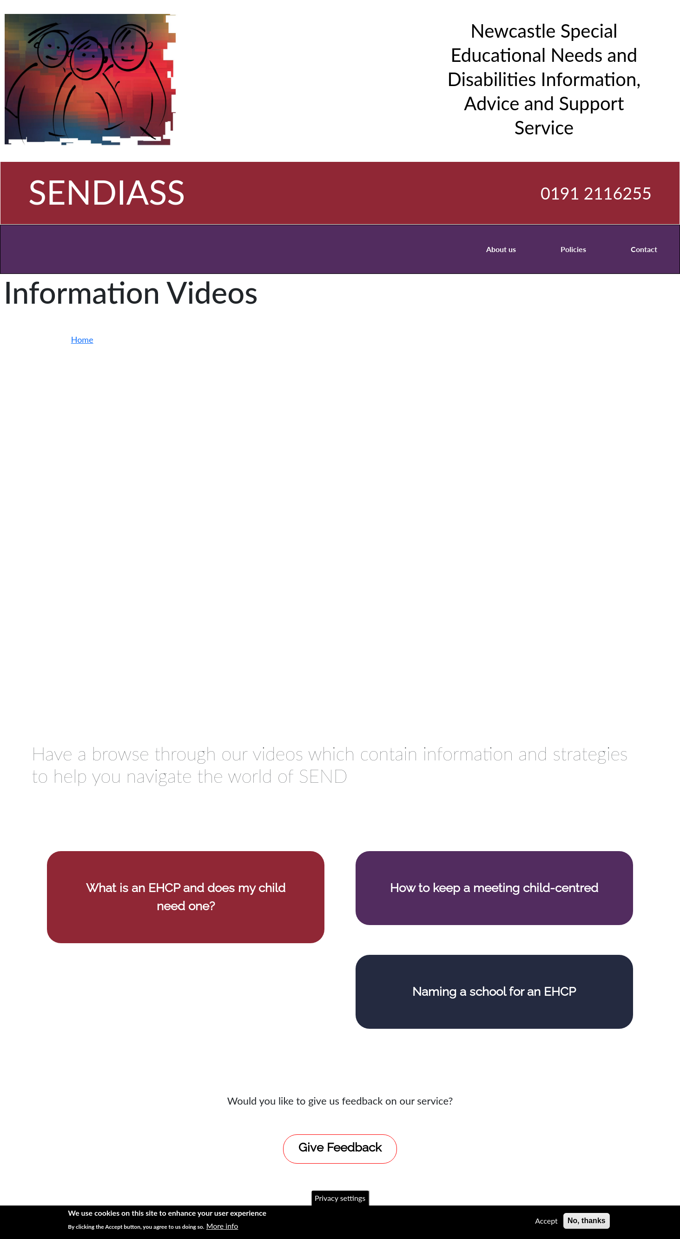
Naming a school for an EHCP (494, 992)
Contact (644, 249)
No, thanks (587, 1221)
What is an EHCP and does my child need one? (185, 897)
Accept (546, 1220)
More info (222, 1225)
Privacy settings (340, 1197)
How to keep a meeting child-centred (494, 888)
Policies (573, 249)
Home (82, 339)
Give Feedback (340, 1147)
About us (501, 249)
